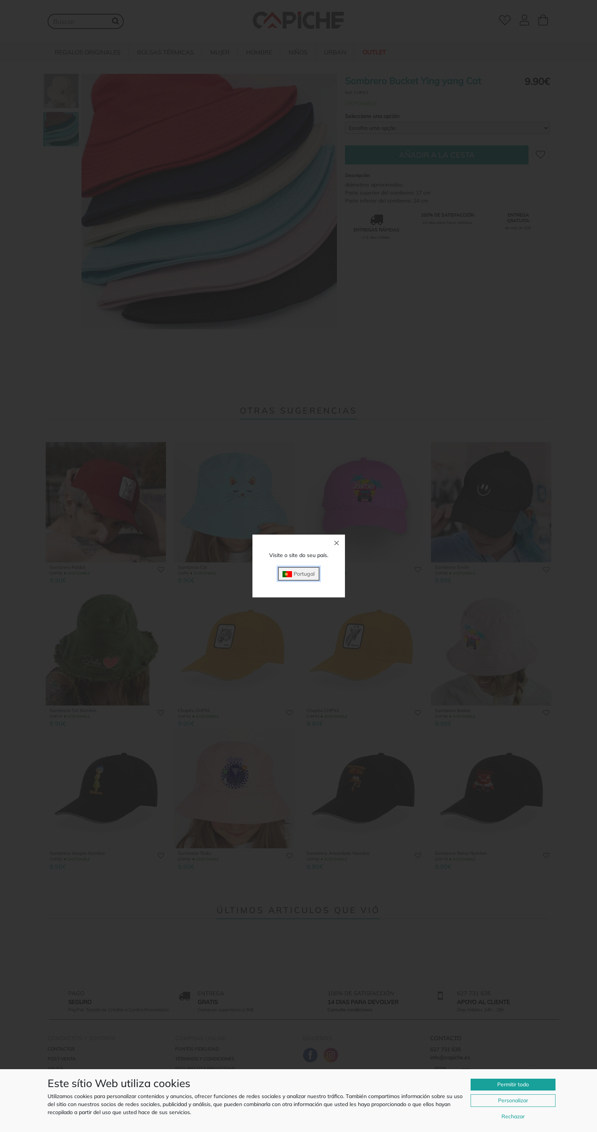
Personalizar (513, 1100)
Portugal (298, 574)
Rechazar (513, 1116)
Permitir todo (513, 1084)
